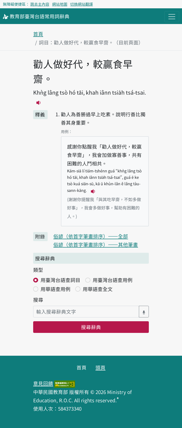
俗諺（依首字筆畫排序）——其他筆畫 (95, 244)
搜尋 (38, 299)
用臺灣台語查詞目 (60, 279)
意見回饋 (43, 383)
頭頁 (100, 367)
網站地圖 (59, 4)
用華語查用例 (55, 288)
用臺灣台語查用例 (112, 279)
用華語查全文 (98, 288)
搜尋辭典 (91, 327)
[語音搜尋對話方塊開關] (144, 311)
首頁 (38, 33)
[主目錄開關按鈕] (171, 16)
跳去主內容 (39, 4)
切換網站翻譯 (81, 4)
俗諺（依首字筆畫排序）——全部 (90, 236)
